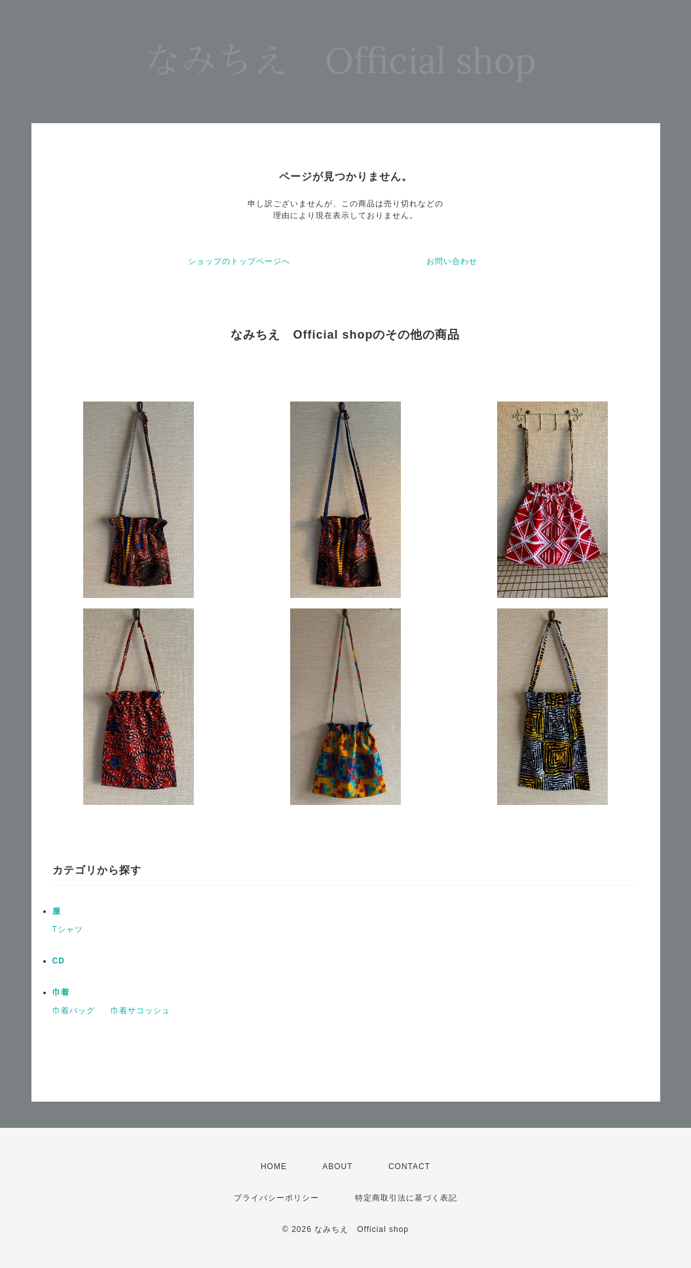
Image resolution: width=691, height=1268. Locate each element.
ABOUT (337, 1166)
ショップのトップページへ (239, 261)
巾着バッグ (73, 1010)
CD (58, 960)
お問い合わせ (451, 261)
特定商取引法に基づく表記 (406, 1198)
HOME (274, 1166)
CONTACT (409, 1166)
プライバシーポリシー (276, 1198)
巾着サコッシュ (140, 1010)
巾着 (60, 992)
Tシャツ (67, 929)
